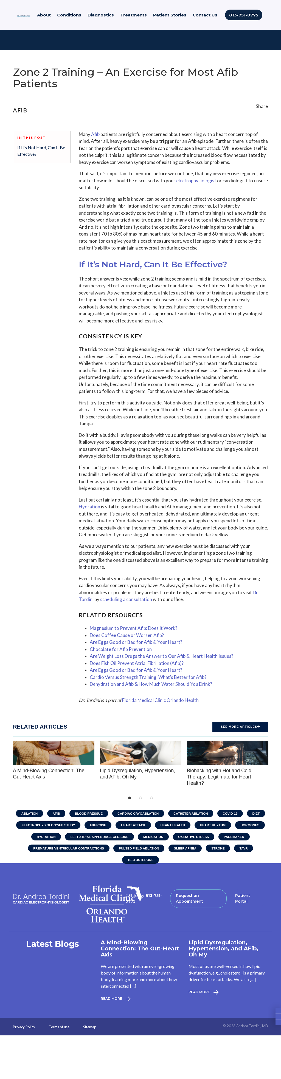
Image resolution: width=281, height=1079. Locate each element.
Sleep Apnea (186, 850)
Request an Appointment (189, 900)
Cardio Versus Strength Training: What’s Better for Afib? (148, 677)
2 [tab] (140, 798)
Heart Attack (133, 826)
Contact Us (205, 16)
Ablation (26, 813)
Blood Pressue (87, 813)
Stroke (220, 850)
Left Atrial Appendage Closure (98, 838)
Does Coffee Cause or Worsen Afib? (127, 635)
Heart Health (173, 826)
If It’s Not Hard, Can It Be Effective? (41, 151)
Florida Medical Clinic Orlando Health (160, 700)
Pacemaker (236, 838)
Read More (116, 1001)
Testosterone (140, 862)
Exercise (96, 826)
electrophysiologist (196, 180)
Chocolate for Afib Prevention (121, 649)
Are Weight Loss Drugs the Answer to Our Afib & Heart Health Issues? (161, 656)
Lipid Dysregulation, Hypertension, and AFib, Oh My (140, 760)
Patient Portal (242, 900)
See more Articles (240, 726)
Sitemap (89, 1029)
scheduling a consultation (126, 599)
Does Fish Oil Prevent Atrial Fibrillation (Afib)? (137, 663)
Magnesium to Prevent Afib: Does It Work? (133, 628)
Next (273, 763)
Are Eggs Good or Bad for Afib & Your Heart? (136, 642)
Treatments (133, 16)
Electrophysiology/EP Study (45, 826)
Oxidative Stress (195, 838)
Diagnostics (101, 16)
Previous (7, 763)
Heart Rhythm (215, 826)
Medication (153, 838)
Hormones (253, 826)
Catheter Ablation (192, 813)
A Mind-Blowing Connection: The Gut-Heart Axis (53, 760)
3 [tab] (151, 798)
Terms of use (59, 1029)
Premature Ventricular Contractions (66, 850)
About (44, 16)
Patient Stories (169, 16)
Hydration (89, 506)
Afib (95, 134)
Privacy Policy (24, 1029)
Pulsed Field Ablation (138, 850)
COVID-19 (232, 813)
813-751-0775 (243, 16)
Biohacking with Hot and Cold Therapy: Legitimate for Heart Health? (227, 763)
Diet (259, 813)
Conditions (69, 16)
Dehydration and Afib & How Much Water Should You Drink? (151, 684)
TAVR (246, 850)
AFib (54, 813)
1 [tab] (129, 798)
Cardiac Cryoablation (138, 813)
